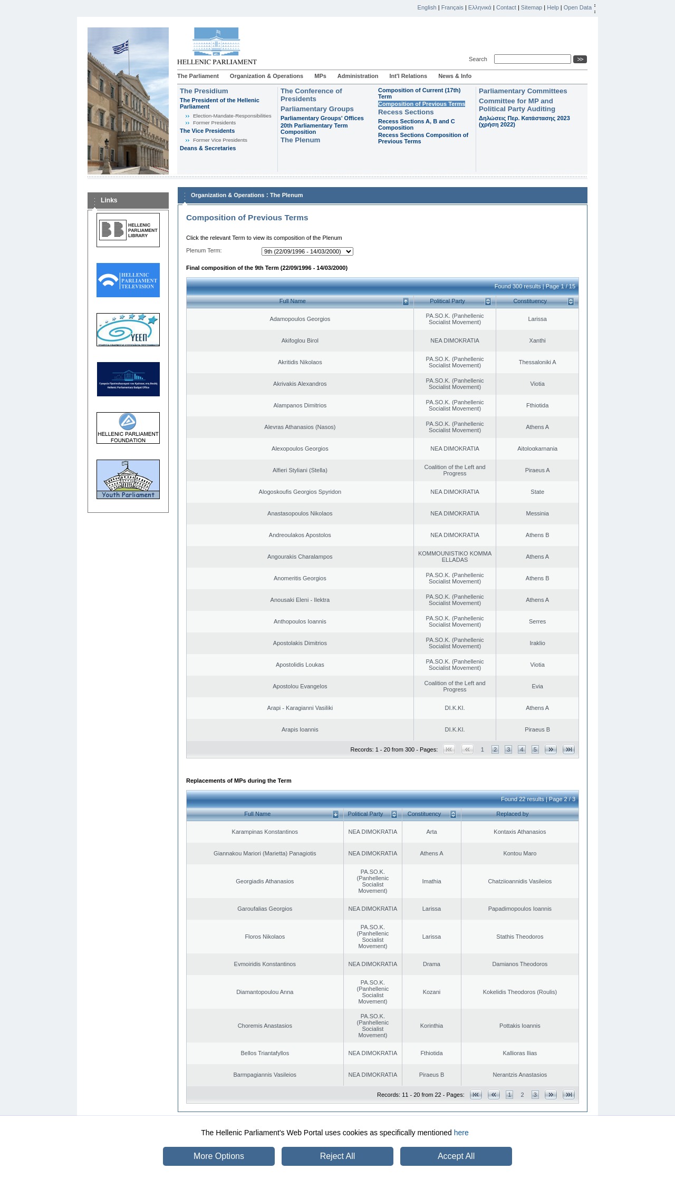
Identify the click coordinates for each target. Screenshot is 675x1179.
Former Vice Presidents (220, 140)
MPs (320, 76)
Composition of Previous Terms (421, 104)
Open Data (578, 7)
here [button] (461, 1132)
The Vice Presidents (207, 131)
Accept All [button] (456, 1156)
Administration (358, 76)
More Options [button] (219, 1156)
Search (479, 59)
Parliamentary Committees (523, 91)
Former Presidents (214, 122)
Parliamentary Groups (317, 109)
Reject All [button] (337, 1156)
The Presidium (204, 91)
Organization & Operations (266, 76)
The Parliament (198, 76)
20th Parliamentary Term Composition (314, 128)
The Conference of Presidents (311, 95)
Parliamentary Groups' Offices (322, 118)
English (427, 7)
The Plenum (300, 140)
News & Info (454, 76)
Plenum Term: (204, 250)
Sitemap (531, 7)
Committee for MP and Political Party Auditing (517, 105)
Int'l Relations (408, 76)
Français (452, 7)
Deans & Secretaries (208, 148)
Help (553, 7)
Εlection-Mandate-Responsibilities (232, 116)
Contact (506, 7)
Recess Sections (406, 112)
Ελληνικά (479, 7)
